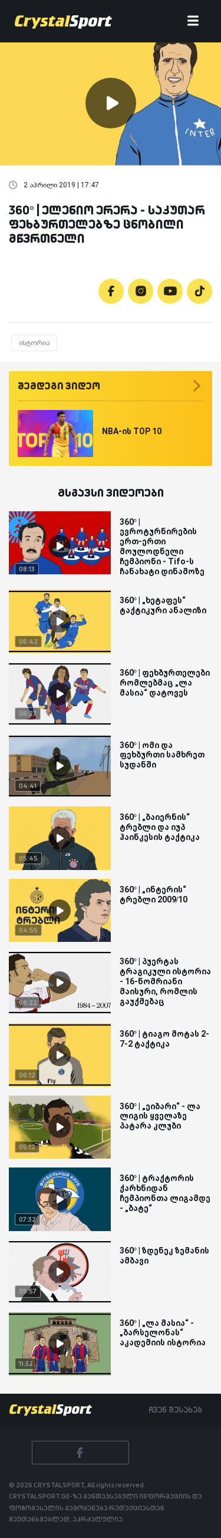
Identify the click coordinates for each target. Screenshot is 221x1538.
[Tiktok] (199, 291)
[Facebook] (111, 291)
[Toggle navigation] (193, 21)
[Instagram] (140, 291)
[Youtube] (170, 291)
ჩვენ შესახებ (175, 1409)
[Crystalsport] (63, 21)
